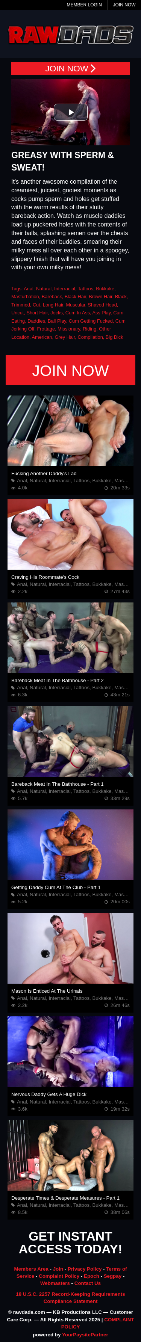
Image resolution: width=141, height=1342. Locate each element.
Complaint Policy (59, 1276)
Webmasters (55, 1283)
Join (58, 1269)
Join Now (124, 5)
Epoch (91, 1276)
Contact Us (87, 1283)
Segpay (112, 1276)
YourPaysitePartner (85, 1334)
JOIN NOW (70, 68)
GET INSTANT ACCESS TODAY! (71, 1243)
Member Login (84, 5)
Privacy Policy (85, 1269)
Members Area (31, 1269)
